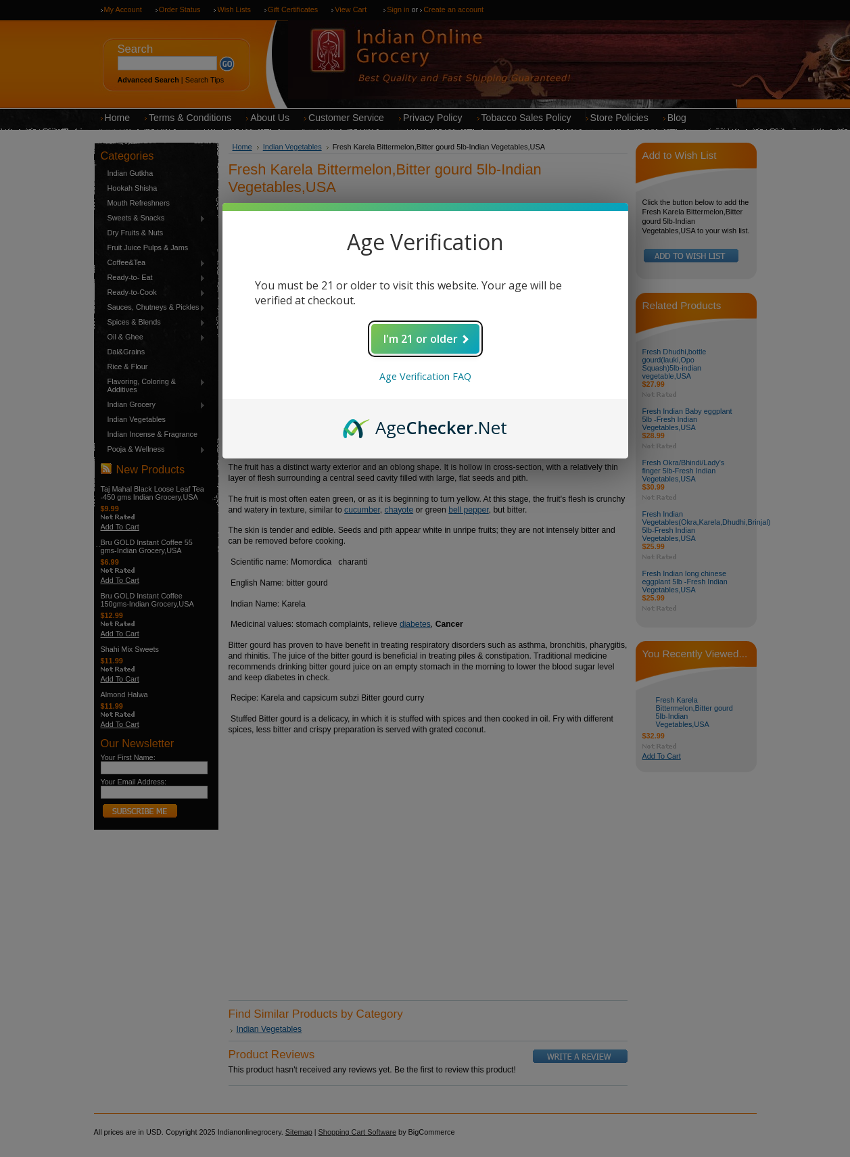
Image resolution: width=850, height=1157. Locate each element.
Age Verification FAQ (425, 376)
